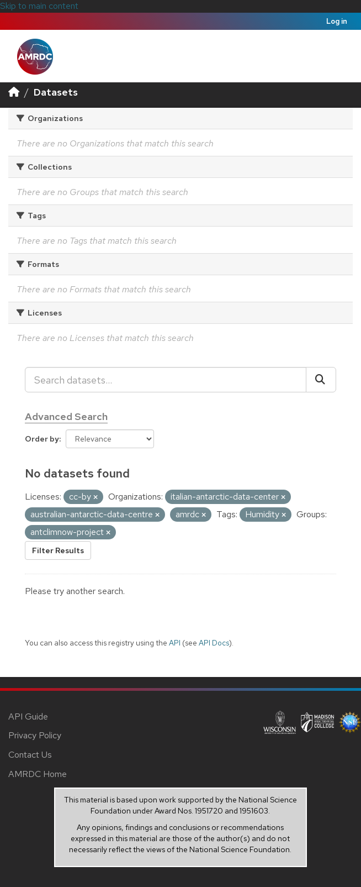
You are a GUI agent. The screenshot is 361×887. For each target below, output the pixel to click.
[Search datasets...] (165, 379)
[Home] (13, 92)
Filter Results (58, 550)
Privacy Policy (34, 735)
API (174, 643)
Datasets (56, 92)
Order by (42, 439)
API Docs (214, 643)
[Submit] (321, 379)
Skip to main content (39, 6)
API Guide (28, 716)
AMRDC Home (37, 774)
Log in (336, 21)
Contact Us (30, 754)
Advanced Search (66, 416)
